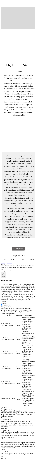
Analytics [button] (4, 428)
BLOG (22, 259)
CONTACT (32, 259)
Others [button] (3, 449)
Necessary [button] (4, 303)
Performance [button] (5, 418)
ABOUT (5, 259)
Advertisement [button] (5, 439)
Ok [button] (2, 269)
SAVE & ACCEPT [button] (6, 458)
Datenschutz (9, 263)
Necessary (6, 305)
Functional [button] (4, 407)
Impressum (3, 263)
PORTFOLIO (13, 259)
